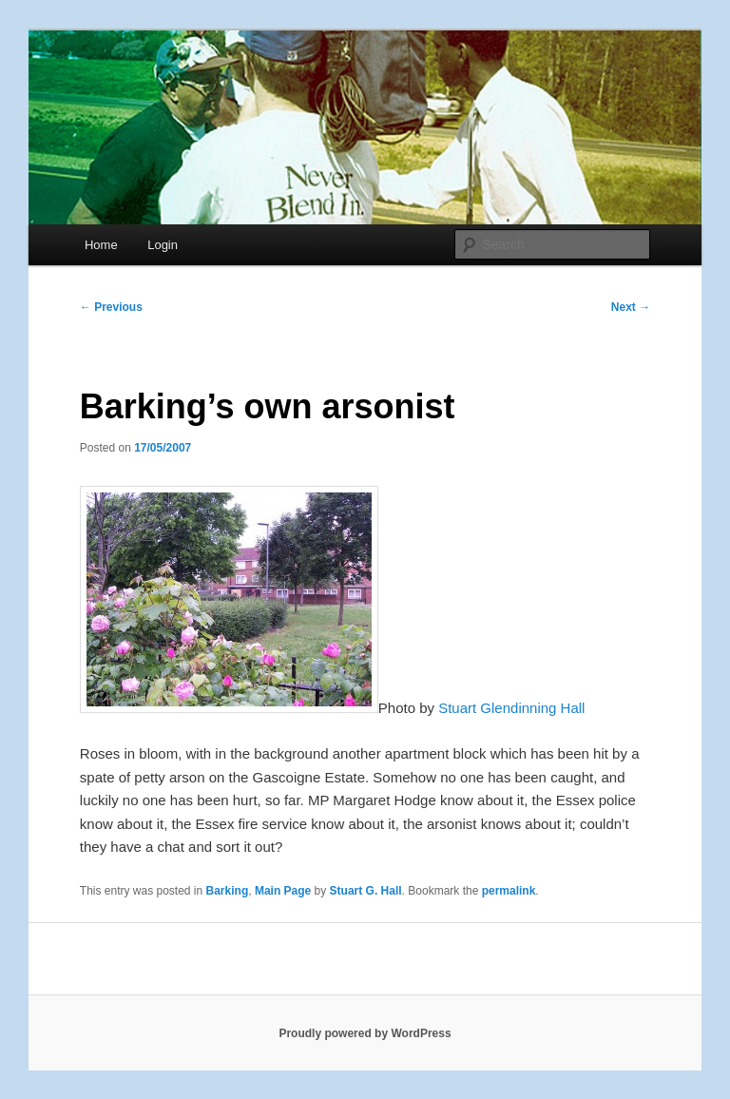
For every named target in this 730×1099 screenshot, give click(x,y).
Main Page (283, 890)
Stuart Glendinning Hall (511, 708)
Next (630, 307)
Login (162, 245)
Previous (111, 307)
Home (101, 245)
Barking (227, 890)
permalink (509, 890)
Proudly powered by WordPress (365, 1033)
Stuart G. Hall (366, 890)
